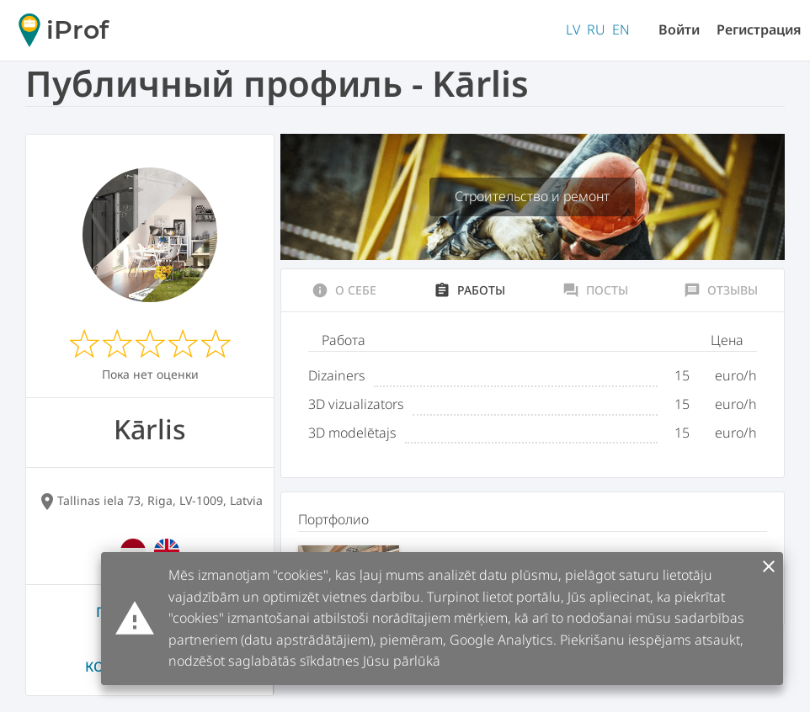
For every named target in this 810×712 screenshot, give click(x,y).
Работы (469, 290)
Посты (595, 290)
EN (621, 29)
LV (573, 29)
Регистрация (759, 29)
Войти (679, 29)
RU (596, 29)
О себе (344, 290)
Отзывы (721, 290)
